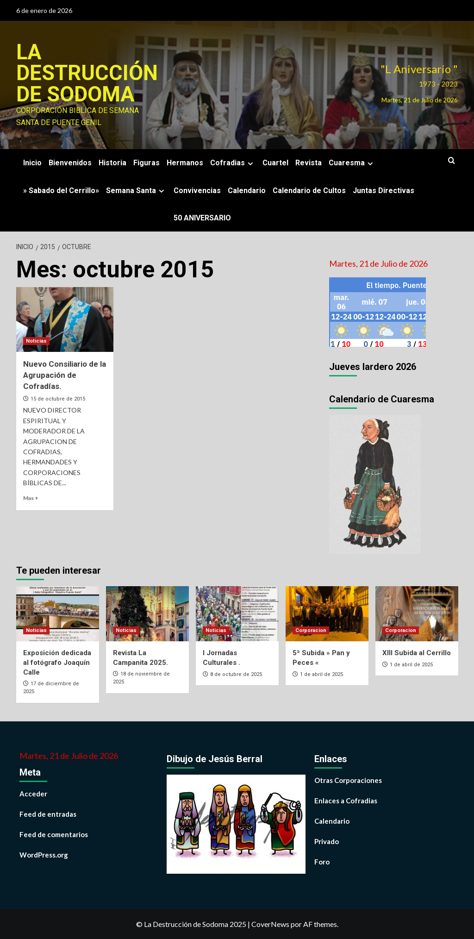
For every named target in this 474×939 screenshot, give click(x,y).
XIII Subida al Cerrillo (416, 652)
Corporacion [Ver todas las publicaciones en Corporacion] (310, 630)
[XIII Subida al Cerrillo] (416, 612)
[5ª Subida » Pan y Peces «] (327, 612)
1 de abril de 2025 (321, 674)
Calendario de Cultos (309, 189)
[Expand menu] (250, 163)
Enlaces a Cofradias (345, 800)
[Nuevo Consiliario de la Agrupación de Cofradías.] (64, 319)
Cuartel (275, 162)
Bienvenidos (70, 162)
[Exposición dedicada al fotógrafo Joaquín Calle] (57, 612)
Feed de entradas (47, 813)
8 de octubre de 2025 (236, 674)
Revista (308, 162)
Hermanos (185, 162)
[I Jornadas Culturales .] (237, 612)
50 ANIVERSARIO (202, 217)
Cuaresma (352, 162)
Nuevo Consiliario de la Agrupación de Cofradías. (64, 374)
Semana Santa (136, 189)
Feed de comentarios (53, 834)
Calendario (247, 189)
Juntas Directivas (383, 189)
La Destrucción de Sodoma (86, 73)
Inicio (32, 162)
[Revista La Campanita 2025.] (147, 612)
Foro (322, 861)
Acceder (33, 793)
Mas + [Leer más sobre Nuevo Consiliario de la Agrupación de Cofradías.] (30, 497)
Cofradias (233, 162)
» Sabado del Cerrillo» (61, 189)
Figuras (146, 162)
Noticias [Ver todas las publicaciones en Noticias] (36, 341)
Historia (112, 162)
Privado (326, 841)
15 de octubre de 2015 (58, 398)
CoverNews (270, 923)
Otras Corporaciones (348, 780)
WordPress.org (43, 854)
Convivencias (197, 189)
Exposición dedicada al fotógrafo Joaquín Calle (57, 662)
